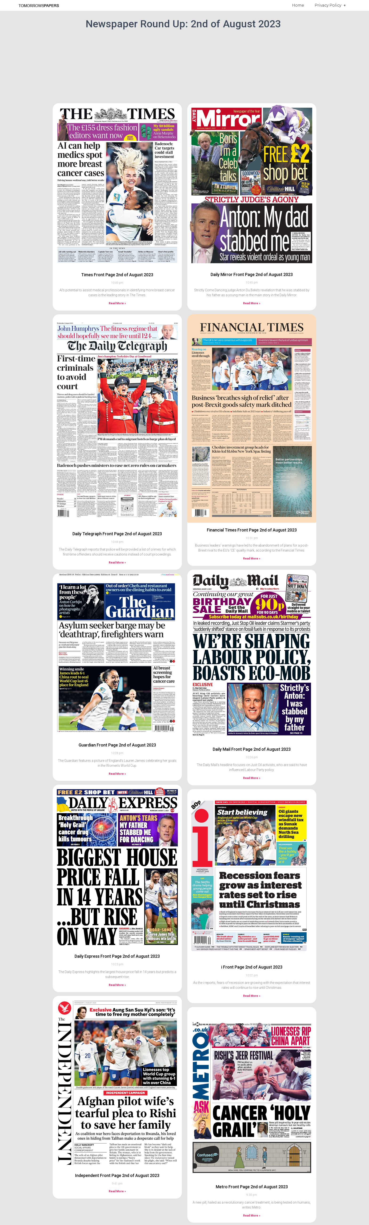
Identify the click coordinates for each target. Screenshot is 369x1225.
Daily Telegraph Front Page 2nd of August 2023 (117, 533)
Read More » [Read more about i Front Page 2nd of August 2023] (251, 996)
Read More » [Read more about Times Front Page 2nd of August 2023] (117, 303)
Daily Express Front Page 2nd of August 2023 (117, 956)
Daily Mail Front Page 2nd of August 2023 (252, 749)
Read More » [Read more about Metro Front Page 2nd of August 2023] (251, 1215)
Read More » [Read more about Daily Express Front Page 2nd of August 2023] (117, 985)
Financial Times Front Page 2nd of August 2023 (252, 529)
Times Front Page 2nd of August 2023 (117, 274)
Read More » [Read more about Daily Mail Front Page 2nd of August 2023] (251, 778)
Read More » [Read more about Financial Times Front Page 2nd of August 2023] (251, 558)
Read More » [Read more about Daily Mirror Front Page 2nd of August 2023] (251, 303)
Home (298, 5)
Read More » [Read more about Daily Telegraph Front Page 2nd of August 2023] (117, 562)
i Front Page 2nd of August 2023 (251, 967)
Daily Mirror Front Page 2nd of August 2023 (252, 274)
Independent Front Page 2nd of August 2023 (117, 1175)
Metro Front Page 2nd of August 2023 (252, 1186)
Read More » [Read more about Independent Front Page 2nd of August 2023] (117, 1191)
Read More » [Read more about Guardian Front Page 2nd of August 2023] (117, 773)
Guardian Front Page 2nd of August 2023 (117, 744)
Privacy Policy (330, 5)
